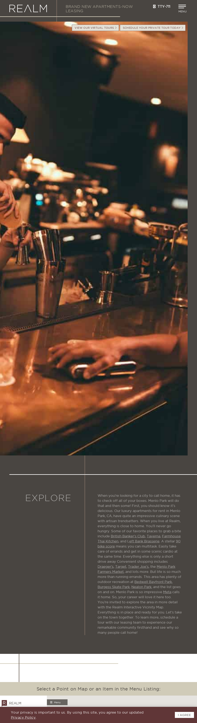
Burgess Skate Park (117, 587)
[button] (183, 9)
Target (123, 566)
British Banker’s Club (131, 536)
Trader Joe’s (141, 566)
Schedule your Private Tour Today (153, 27)
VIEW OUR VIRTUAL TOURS (96, 27)
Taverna (156, 536)
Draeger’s (109, 566)
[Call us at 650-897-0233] (154, 6)
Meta (170, 592)
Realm (11, 703)
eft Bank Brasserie (147, 541)
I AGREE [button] (184, 715)
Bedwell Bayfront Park (156, 582)
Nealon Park (145, 587)
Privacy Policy (23, 717)
